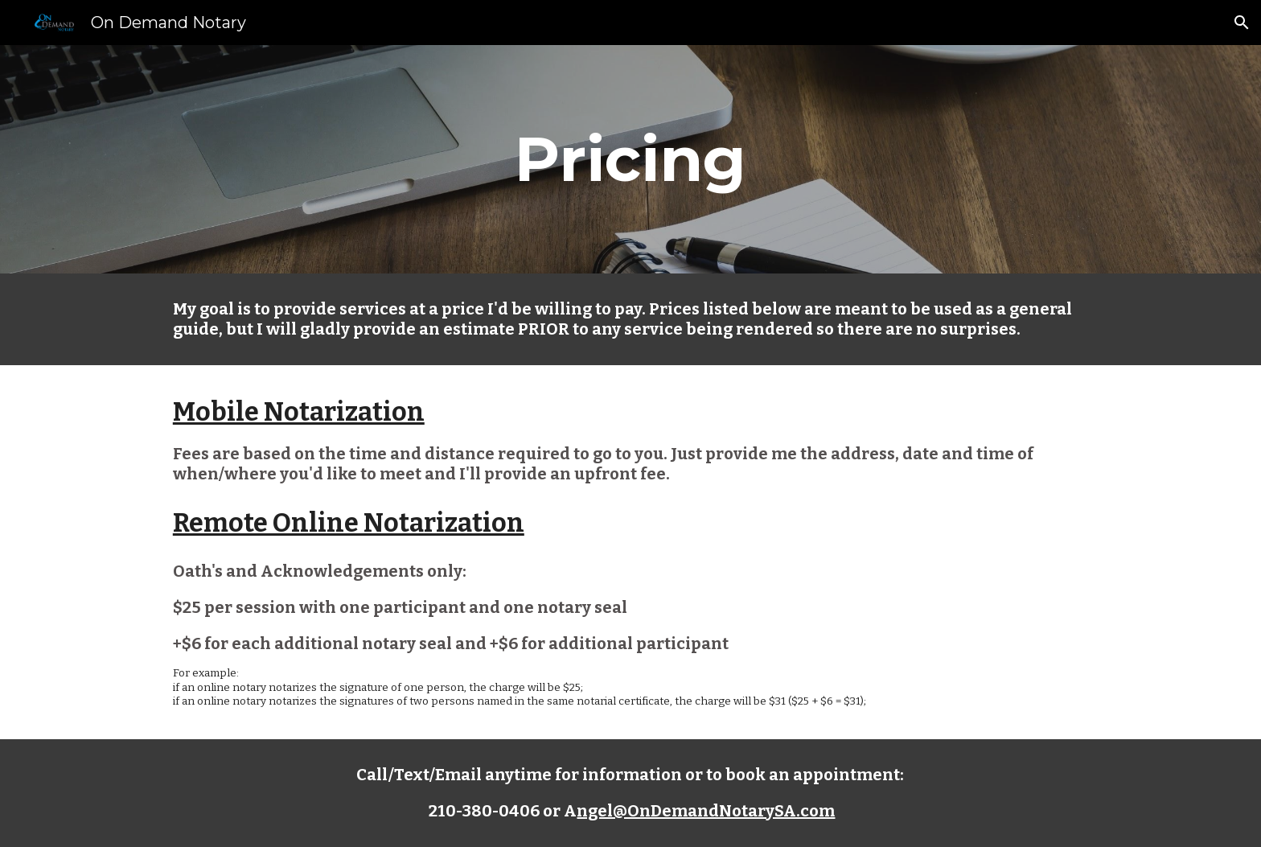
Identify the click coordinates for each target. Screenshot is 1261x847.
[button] (1241, 22)
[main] (630, 159)
